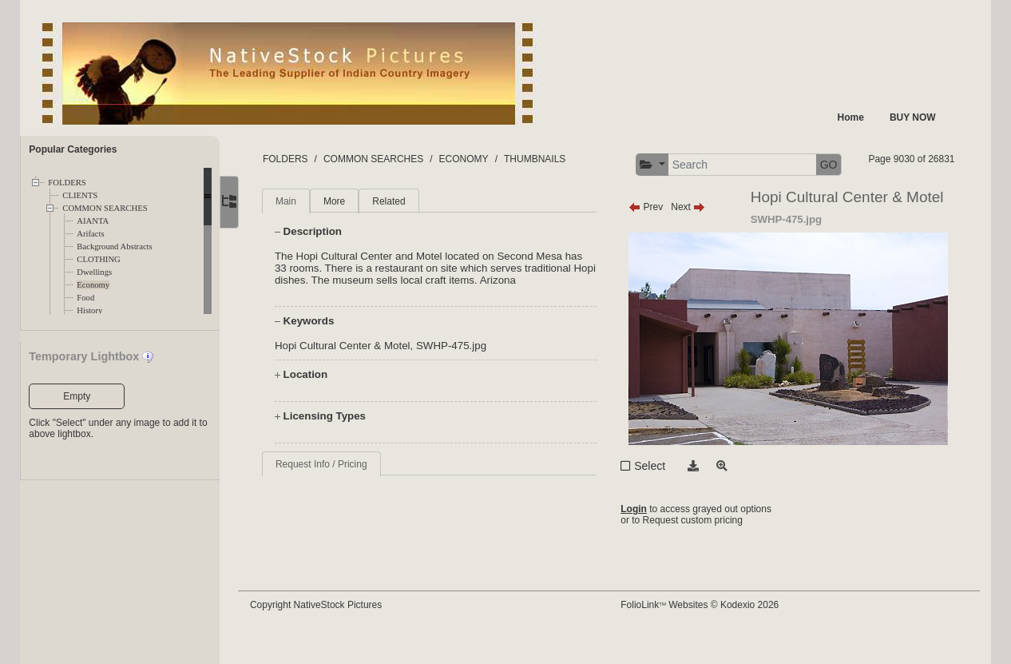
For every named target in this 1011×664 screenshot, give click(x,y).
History (89, 310)
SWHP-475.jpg (461, 376)
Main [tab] (295, 231)
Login (638, 539)
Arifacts (90, 233)
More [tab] (344, 231)
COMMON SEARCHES (104, 208)
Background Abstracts (114, 246)
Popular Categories (73, 149)
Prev (650, 237)
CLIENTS (79, 195)
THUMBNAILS (544, 159)
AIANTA (93, 221)
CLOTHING (98, 259)
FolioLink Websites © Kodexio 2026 (704, 629)
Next (693, 237)
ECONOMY (473, 159)
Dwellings (94, 272)
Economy (93, 284)
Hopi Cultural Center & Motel (352, 376)
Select (654, 496)
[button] (764, 165)
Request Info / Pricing (331, 494)
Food (85, 297)
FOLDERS (66, 182)
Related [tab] (399, 231)
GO (941, 164)
